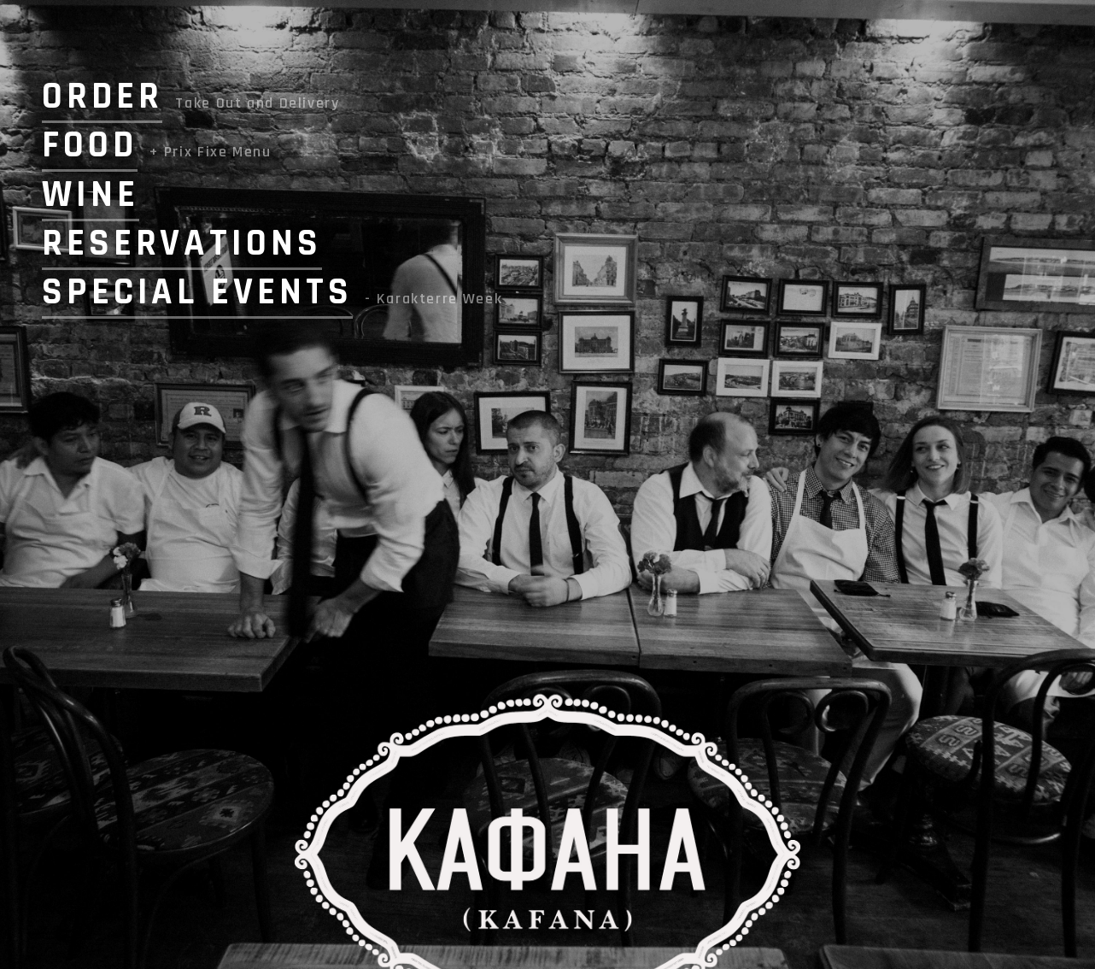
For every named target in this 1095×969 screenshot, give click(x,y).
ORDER (102, 96)
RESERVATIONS (182, 243)
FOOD (90, 145)
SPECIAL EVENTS (197, 292)
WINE (90, 195)
